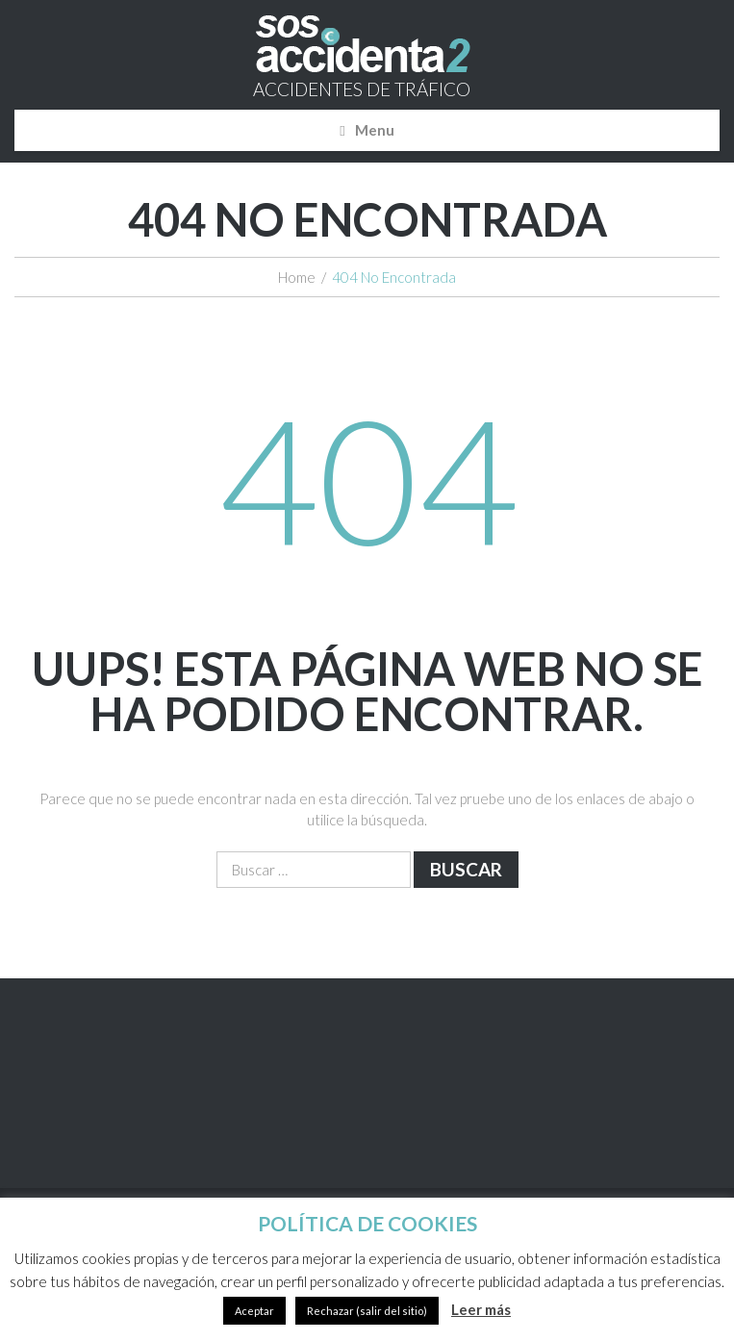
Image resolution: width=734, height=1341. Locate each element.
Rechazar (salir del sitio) (367, 1310)
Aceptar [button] (254, 1310)
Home (297, 277)
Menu (374, 130)
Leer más (481, 1309)
